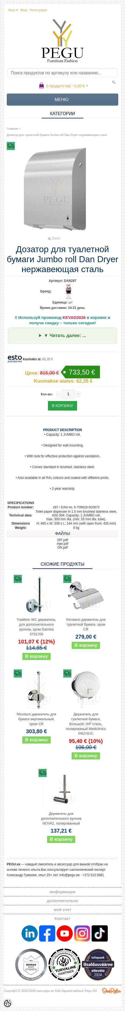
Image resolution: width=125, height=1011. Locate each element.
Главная (12, 128)
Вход (23, 10)
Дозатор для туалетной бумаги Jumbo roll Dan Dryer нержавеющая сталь (57, 134)
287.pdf (62, 540)
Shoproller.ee (111, 990)
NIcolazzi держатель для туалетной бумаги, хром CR (86, 624)
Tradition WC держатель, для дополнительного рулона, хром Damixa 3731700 (36, 627)
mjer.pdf (62, 544)
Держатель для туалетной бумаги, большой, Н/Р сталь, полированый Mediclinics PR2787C (86, 724)
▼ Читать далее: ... (65, 335)
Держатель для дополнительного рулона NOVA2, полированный (61, 818)
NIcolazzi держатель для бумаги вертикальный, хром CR (36, 719)
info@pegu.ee (70, 875)
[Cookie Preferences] (7, 1003)
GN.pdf (62, 547)
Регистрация (38, 10)
